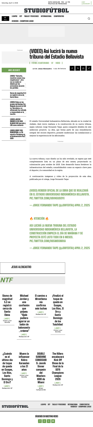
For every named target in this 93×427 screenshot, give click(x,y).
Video (58, 63)
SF (52, 63)
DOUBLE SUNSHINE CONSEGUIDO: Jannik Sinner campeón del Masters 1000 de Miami (41, 368)
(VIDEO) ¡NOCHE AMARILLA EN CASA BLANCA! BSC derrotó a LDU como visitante (17, 122)
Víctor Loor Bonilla (7, 321)
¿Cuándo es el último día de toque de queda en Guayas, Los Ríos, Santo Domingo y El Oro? (7, 368)
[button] (88, 18)
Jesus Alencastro (45, 69)
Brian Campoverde (41, 389)
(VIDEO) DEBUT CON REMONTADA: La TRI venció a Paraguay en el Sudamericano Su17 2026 (17, 134)
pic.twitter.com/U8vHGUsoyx (47, 198)
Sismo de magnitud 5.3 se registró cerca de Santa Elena (18, 95)
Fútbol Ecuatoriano (40, 63)
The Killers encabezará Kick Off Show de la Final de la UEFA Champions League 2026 (58, 366)
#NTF (7, 319)
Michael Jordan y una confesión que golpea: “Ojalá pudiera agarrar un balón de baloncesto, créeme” (24, 313)
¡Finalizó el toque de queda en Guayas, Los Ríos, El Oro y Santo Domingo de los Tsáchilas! (58, 310)
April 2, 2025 (82, 205)
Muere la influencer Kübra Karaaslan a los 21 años (24, 361)
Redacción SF (24, 336)
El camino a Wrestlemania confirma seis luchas (41, 302)
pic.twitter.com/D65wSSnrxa (48, 241)
